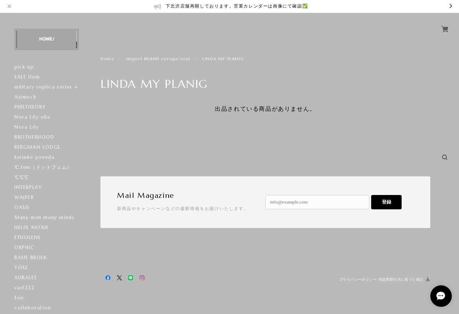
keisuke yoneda (34, 157)
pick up (24, 67)
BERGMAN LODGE (37, 147)
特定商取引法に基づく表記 (401, 279)
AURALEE (25, 277)
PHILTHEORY (30, 107)
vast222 (24, 287)
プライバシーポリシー (358, 279)
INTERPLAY (28, 187)
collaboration (32, 307)
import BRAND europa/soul (158, 58)
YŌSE (21, 267)
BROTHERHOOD (34, 137)
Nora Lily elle (32, 117)
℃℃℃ (21, 177)
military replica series (43, 87)
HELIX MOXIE (37, 227)
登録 (386, 202)
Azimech (25, 97)
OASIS (22, 207)
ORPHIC (24, 247)
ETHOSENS (27, 237)
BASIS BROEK (30, 257)
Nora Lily (26, 127)
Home (107, 58)
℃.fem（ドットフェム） (43, 167)
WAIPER (24, 197)
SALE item (27, 77)
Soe (19, 297)
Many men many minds (44, 217)
